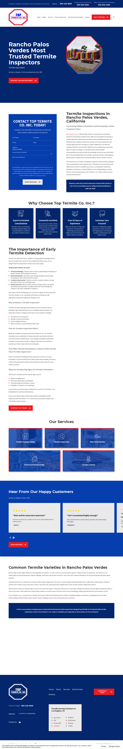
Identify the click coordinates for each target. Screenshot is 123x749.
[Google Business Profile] (20, 722)
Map (34, 713)
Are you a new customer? (19, 152)
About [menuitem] (44, 17)
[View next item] (14, 537)
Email (34, 142)
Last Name (36, 137)
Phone (14, 142)
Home (51, 689)
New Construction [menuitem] (60, 17)
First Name (15, 137)
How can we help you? (18, 157)
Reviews (54, 4)
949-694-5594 (83, 5)
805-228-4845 (66, 3)
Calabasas (57, 726)
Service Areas (46, 4)
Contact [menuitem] (87, 17)
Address (14, 147)
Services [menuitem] (50, 17)
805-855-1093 (104, 5)
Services (66, 689)
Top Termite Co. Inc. (70, 134)
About (58, 689)
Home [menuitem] (39, 17)
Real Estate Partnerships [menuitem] (75, 17)
